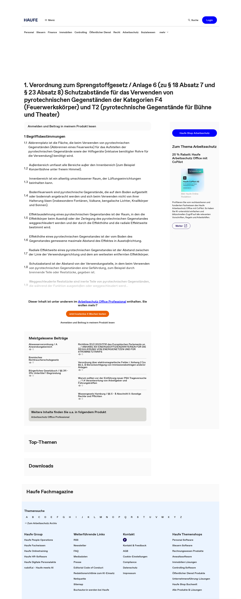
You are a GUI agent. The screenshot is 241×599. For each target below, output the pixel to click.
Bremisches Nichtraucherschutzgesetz (44, 358)
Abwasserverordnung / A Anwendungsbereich (43, 345)
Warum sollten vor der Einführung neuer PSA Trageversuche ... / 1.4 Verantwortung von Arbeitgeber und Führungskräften (112, 380)
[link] (29, 32)
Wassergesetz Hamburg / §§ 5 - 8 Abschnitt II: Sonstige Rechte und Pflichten (109, 394)
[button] (49, 20)
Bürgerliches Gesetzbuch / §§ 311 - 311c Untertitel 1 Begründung (48, 371)
